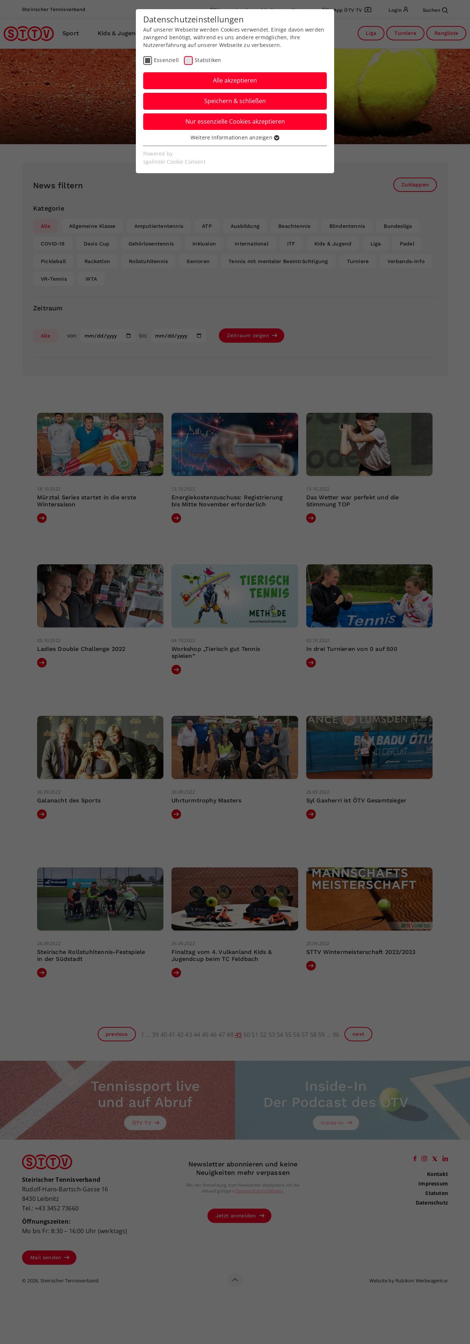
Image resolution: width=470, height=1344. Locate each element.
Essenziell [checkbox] (166, 60)
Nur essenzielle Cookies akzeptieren (235, 121)
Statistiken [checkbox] (208, 60)
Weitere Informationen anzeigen (235, 137)
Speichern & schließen (235, 101)
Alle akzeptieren (235, 80)
